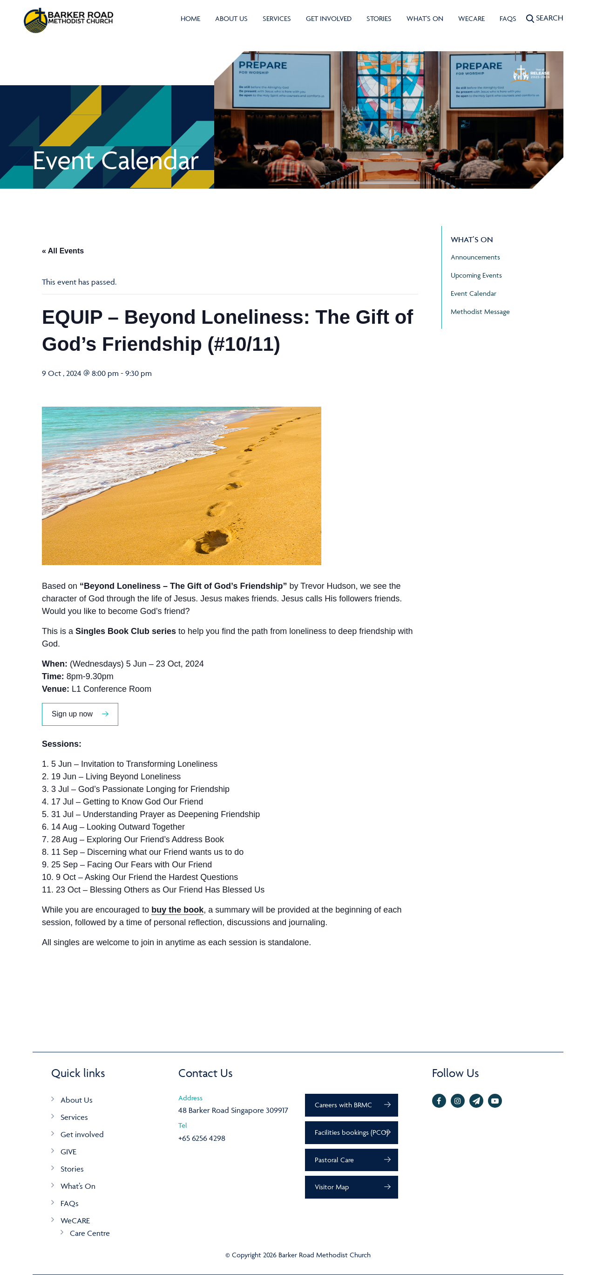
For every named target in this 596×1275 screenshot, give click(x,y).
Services (277, 18)
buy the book (177, 909)
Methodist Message (480, 311)
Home (190, 18)
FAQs (508, 18)
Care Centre (90, 1233)
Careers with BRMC (343, 1104)
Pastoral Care (334, 1159)
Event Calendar (473, 293)
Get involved (329, 18)
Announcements (475, 256)
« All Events (63, 251)
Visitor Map (332, 1186)
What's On (424, 18)
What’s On (78, 1186)
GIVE (68, 1151)
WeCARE (471, 18)
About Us (231, 18)
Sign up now (72, 714)
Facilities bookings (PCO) (351, 1132)
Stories (379, 18)
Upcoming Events (476, 275)
